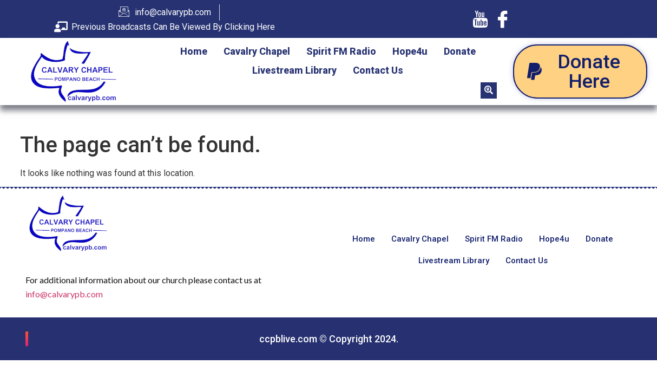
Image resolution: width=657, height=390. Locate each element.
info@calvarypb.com (64, 294)
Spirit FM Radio (341, 51)
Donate (460, 51)
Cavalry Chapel (257, 51)
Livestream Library (294, 70)
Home (193, 51)
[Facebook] (502, 19)
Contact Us (378, 70)
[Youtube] (480, 19)
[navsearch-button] (489, 90)
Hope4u (410, 51)
